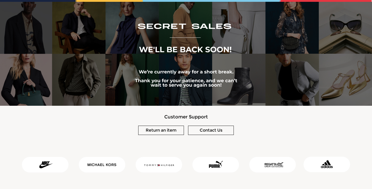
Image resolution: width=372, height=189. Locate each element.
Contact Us (211, 130)
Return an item (161, 130)
